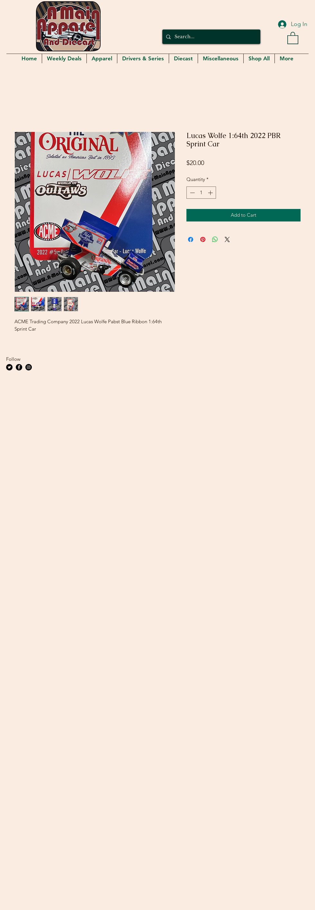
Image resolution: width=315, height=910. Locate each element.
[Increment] (211, 193)
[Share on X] (227, 239)
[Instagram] (28, 367)
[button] (292, 37)
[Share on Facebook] (190, 239)
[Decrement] (191, 193)
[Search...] (211, 37)
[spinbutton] (201, 193)
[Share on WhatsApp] (215, 239)
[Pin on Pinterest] (203, 239)
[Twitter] (9, 367)
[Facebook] (19, 367)
